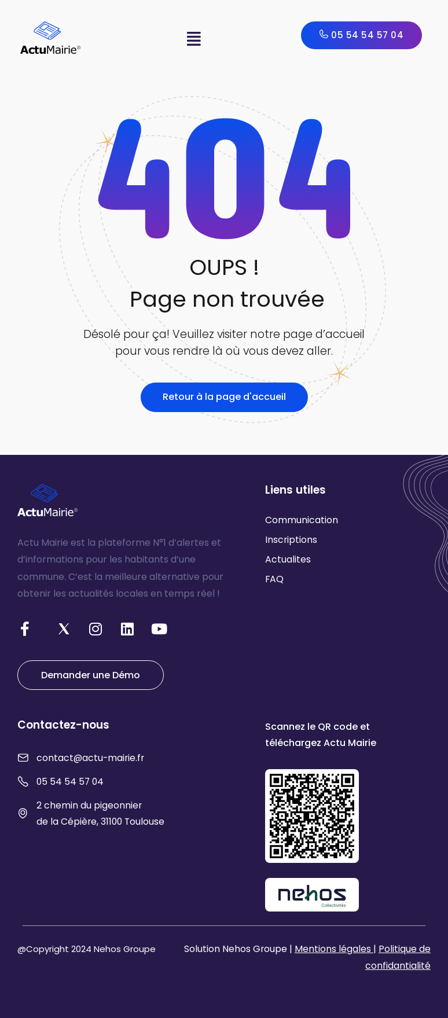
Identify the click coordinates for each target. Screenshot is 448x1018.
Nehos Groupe (125, 949)
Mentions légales (334, 948)
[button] (193, 39)
